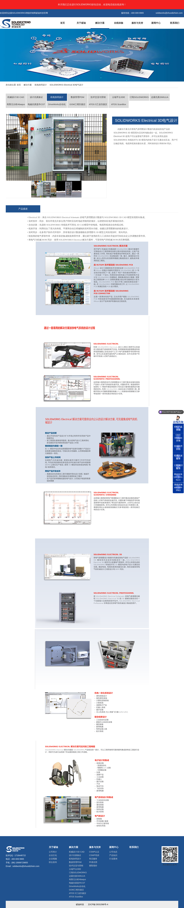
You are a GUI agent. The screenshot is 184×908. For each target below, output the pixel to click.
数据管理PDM (77, 97)
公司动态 (113, 852)
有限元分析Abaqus (16, 104)
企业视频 (53, 859)
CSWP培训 (94, 855)
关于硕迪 (81, 23)
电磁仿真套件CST (36, 104)
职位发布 (53, 862)
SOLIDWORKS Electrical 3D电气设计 (66, 85)
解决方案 (100, 23)
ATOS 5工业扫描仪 (98, 104)
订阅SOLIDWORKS (139, 97)
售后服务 (93, 859)
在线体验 (118, 23)
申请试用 (93, 862)
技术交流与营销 (98, 97)
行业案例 (113, 859)
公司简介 (53, 852)
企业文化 (53, 855)
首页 (62, 23)
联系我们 (174, 23)
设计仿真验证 (36, 97)
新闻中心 (156, 23)
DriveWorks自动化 (57, 104)
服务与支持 (137, 23)
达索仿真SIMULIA (159, 97)
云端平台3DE (118, 97)
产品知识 (113, 855)
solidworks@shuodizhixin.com (26, 866)
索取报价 (93, 865)
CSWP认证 (94, 852)
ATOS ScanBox (118, 104)
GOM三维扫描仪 (78, 104)
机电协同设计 (41, 85)
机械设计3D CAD (15, 97)
